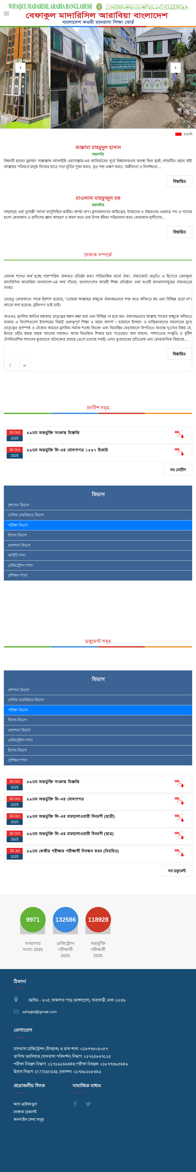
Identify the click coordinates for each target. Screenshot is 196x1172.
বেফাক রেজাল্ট (25, 1112)
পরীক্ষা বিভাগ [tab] (18, 525)
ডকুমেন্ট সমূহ (98, 641)
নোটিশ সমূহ (98, 408)
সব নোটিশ (178, 470)
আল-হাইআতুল (25, 1104)
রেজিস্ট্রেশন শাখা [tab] (20, 565)
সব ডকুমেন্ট (177, 871)
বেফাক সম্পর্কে (98, 255)
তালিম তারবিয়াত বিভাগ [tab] (26, 515)
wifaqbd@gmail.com (39, 1012)
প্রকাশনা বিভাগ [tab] (19, 545)
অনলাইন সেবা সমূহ (29, 1120)
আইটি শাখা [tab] (17, 555)
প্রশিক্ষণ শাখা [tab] (17, 575)
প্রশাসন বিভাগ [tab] (18, 505)
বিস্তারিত (179, 181)
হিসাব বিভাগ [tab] (17, 535)
